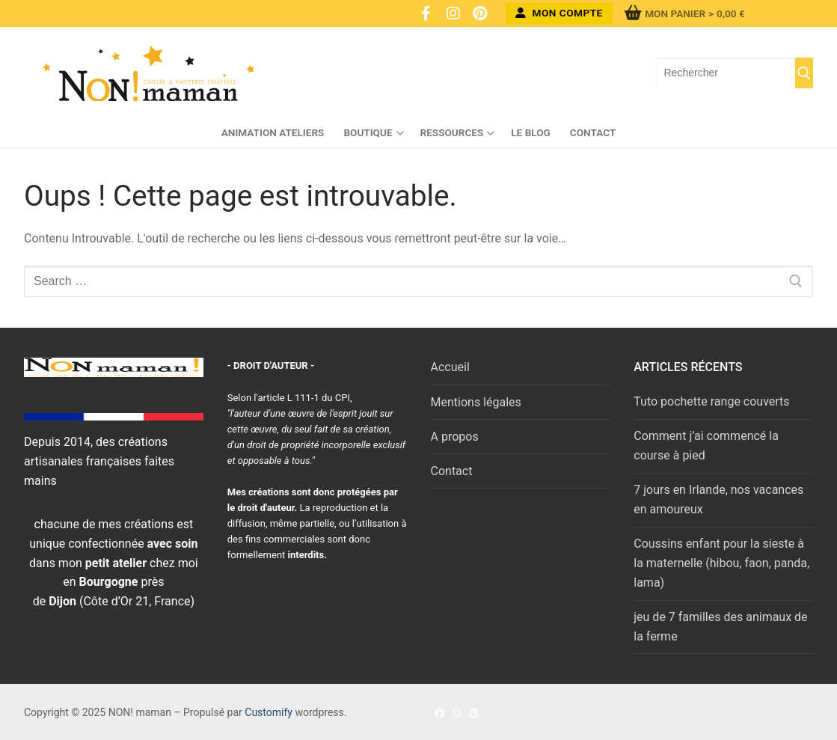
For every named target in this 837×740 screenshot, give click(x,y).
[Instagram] (453, 13)
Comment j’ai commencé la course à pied (706, 445)
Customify (268, 712)
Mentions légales (476, 402)
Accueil (450, 367)
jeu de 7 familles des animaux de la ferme (720, 626)
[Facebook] (426, 13)
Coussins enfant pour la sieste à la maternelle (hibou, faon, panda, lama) (721, 563)
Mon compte (559, 13)
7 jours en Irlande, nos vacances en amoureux (718, 499)
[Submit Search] (804, 73)
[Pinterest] (480, 13)
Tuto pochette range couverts (711, 401)
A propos (455, 436)
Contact (452, 471)
